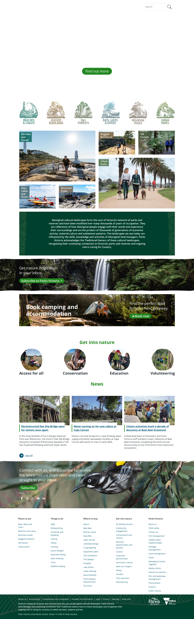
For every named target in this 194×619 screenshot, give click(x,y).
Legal (98, 599)
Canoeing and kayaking (57, 533)
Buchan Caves (89, 532)
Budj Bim (87, 536)
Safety (119, 570)
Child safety (154, 528)
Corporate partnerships (122, 557)
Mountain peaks (25, 535)
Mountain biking (58, 554)
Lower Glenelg (89, 571)
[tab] (28, 114)
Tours (53, 562)
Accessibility (34, 599)
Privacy (22, 493)
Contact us (153, 532)
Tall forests (23, 543)
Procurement (154, 583)
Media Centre (155, 568)
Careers (119, 551)
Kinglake (87, 563)
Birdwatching (57, 528)
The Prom (87, 586)
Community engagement (121, 529)
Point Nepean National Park (89, 580)
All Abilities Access (124, 524)
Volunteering (122, 582)
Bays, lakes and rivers (25, 525)
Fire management (156, 536)
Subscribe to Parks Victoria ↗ (42, 281)
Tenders (119, 574)
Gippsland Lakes (90, 551)
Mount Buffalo (89, 575)
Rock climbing (57, 558)
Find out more (97, 71)
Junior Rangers (57, 550)
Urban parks (23, 546)
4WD (53, 524)
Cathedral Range (90, 543)
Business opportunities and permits (124, 545)
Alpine (86, 524)
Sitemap (115, 599)
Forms (151, 557)
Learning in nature (124, 562)
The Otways (88, 559)
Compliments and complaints (56, 599)
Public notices (155, 590)
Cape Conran (89, 540)
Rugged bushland (26, 539)
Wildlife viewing (58, 566)
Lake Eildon (88, 567)
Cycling (54, 539)
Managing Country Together (157, 563)
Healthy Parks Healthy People (155, 541)
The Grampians (90, 555)
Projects (152, 587)
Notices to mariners (157, 572)
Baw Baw (87, 528)
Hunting (54, 546)
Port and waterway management (157, 577)
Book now (140, 316)
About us (153, 524)
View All (29, 455)
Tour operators (122, 578)
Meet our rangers (124, 566)
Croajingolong (89, 547)
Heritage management (155, 548)
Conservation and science (124, 536)
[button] (169, 7)
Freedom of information (82, 599)
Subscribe (28, 488)
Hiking (53, 543)
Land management (157, 553)
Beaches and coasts (27, 531)
